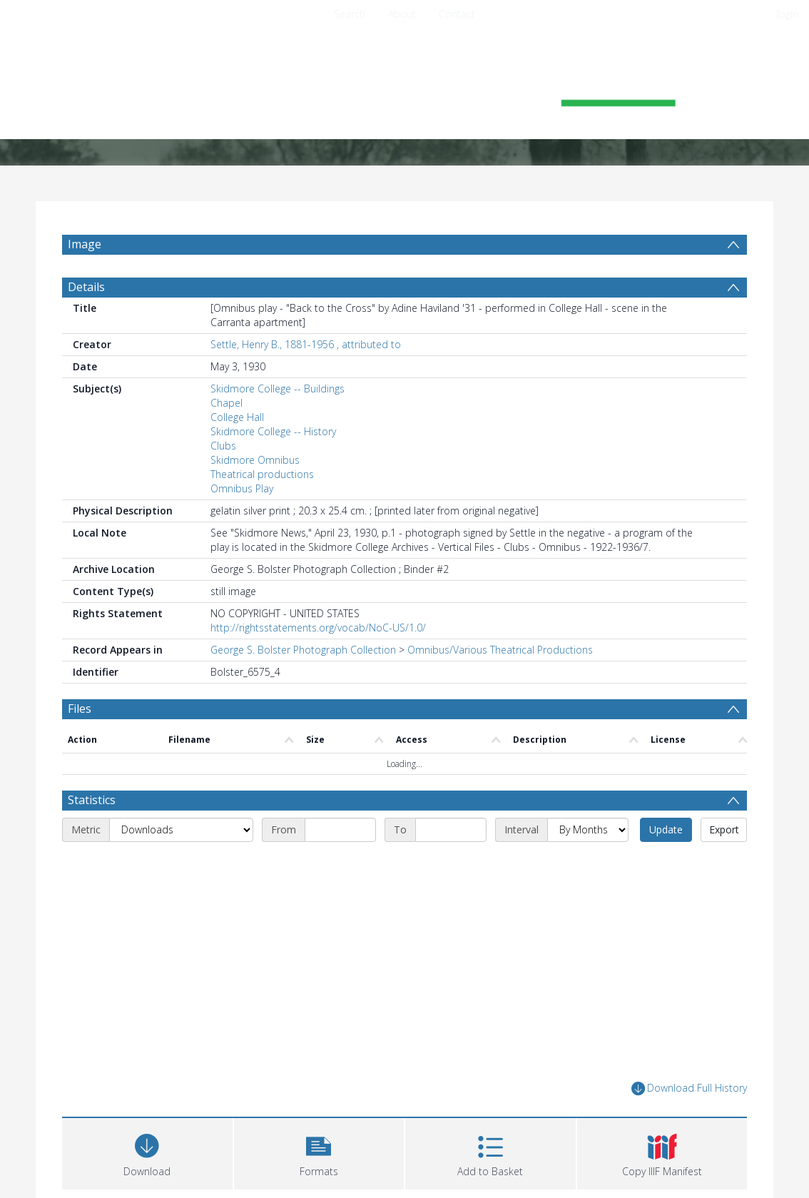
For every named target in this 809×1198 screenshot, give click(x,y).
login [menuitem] (787, 14)
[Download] (147, 1152)
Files (79, 708)
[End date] (451, 830)
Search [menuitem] (349, 14)
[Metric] (181, 830)
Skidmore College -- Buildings (277, 388)
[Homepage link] (404, 90)
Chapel (226, 403)
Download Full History (689, 1088)
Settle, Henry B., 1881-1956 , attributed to (305, 344)
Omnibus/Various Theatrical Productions (500, 649)
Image (84, 244)
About (402, 14)
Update (666, 829)
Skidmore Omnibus (255, 460)
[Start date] (340, 830)
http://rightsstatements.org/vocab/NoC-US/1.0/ (318, 627)
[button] (319, 1152)
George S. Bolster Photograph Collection (303, 649)
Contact (457, 14)
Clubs (223, 445)
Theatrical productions (262, 474)
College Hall (237, 417)
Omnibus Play (241, 488)
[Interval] (588, 830)
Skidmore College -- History (273, 431)
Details (86, 287)
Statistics (92, 800)
